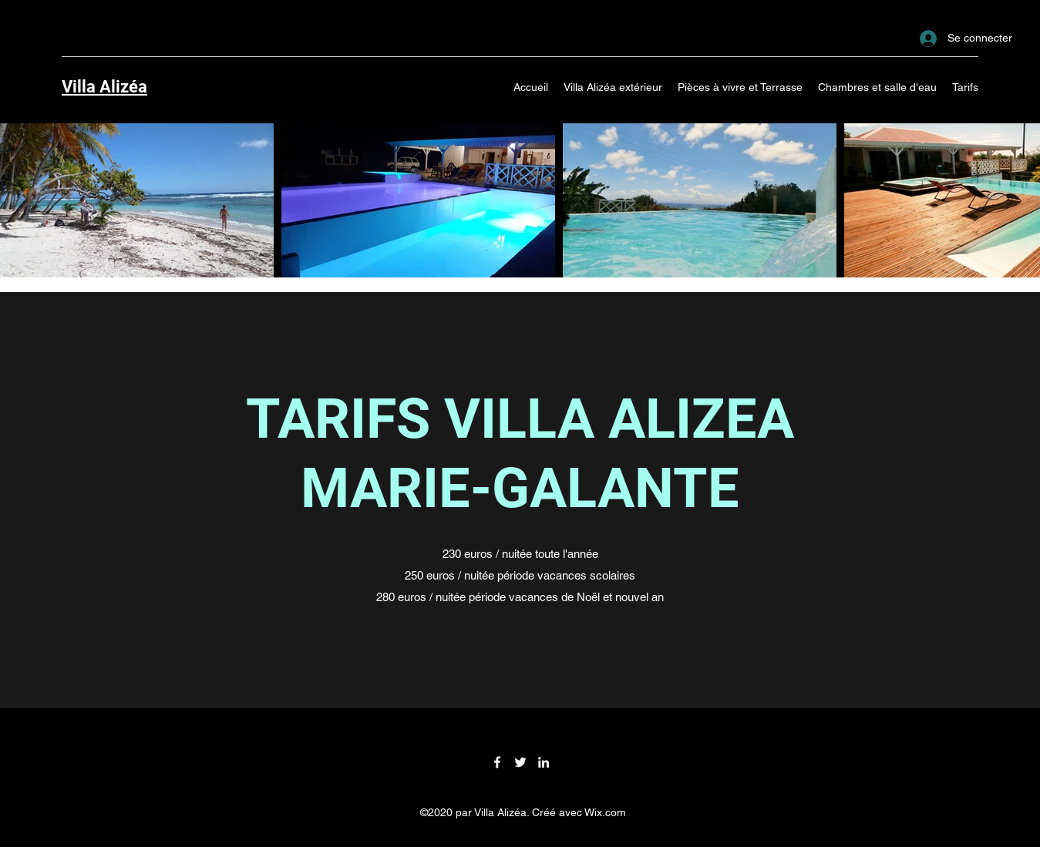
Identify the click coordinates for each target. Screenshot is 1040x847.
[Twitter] (520, 762)
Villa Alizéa (104, 86)
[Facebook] (497, 762)
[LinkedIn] (543, 762)
